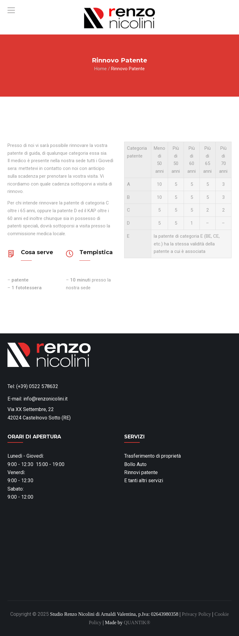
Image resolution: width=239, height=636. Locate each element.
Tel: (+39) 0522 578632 (32, 386)
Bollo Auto (135, 464)
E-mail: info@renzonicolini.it (37, 399)
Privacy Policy (196, 614)
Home (100, 68)
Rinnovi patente (141, 472)
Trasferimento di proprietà (152, 456)
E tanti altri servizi (143, 480)
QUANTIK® (137, 622)
